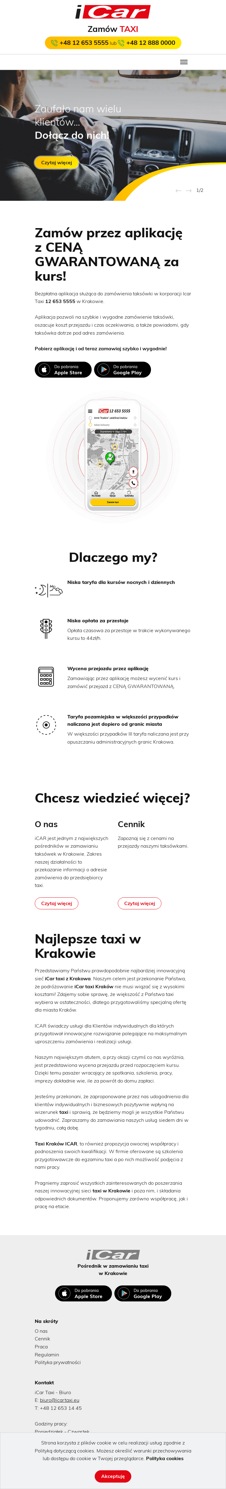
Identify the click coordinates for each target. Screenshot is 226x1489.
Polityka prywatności (58, 1362)
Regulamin (47, 1354)
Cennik (42, 1338)
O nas (41, 1331)
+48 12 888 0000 (150, 42)
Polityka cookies (165, 1458)
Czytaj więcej (56, 162)
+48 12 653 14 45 (61, 1408)
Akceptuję (113, 1476)
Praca (41, 1346)
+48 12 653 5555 (84, 42)
